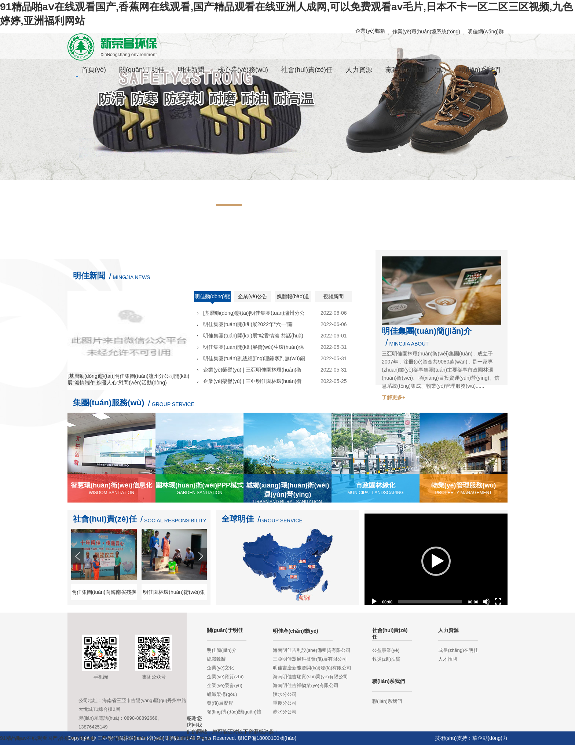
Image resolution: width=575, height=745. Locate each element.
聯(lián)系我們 (387, 701)
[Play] (374, 601)
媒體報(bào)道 (293, 296)
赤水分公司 (285, 712)
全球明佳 (237, 518)
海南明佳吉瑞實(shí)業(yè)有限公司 (310, 676)
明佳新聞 (89, 275)
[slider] (430, 601)
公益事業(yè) (385, 650)
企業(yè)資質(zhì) (225, 676)
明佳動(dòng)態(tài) (212, 298)
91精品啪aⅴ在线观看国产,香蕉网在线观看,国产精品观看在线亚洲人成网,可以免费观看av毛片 (105, 738)
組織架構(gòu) (222, 694)
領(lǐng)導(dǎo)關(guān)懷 (234, 712)
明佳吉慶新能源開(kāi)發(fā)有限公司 (312, 668)
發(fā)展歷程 (220, 703)
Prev (78, 569)
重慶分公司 (285, 703)
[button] (436, 561)
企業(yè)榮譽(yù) (224, 685)
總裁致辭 (216, 659)
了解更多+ (393, 397)
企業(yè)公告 (252, 296)
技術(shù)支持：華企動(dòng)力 (471, 738)
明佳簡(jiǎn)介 (222, 650)
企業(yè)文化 (220, 668)
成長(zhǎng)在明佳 (458, 650)
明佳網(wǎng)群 (486, 31)
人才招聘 (447, 659)
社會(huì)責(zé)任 (105, 518)
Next (201, 569)
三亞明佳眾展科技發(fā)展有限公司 (310, 659)
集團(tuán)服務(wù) (108, 402)
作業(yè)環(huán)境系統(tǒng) (426, 31)
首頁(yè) (93, 69)
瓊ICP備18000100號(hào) (267, 738)
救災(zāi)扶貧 (386, 659)
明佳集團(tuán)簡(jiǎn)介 (427, 331)
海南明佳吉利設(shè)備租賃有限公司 (312, 650)
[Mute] (486, 601)
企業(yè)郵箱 (370, 31)
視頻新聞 (333, 296)
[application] (436, 561)
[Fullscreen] (498, 601)
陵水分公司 (285, 694)
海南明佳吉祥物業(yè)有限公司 (305, 685)
